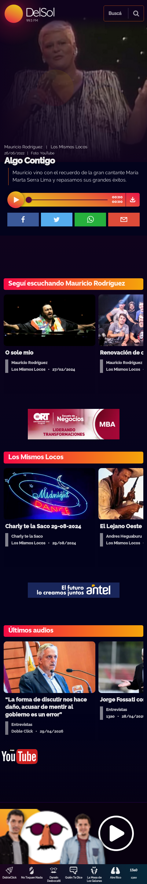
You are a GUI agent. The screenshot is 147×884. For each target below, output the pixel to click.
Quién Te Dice (73, 877)
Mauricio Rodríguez (23, 146)
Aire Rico (115, 877)
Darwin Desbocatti (54, 879)
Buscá (114, 13)
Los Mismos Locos (69, 146)
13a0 (134, 877)
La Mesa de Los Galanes (94, 879)
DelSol (39, 12)
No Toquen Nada (31, 877)
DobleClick (9, 877)
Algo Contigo (29, 161)
